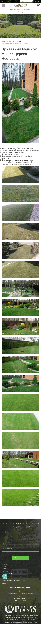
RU (4, 1)
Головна (4, 41)
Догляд (19, 41)
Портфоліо (12, 41)
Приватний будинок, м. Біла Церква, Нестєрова (15, 43)
